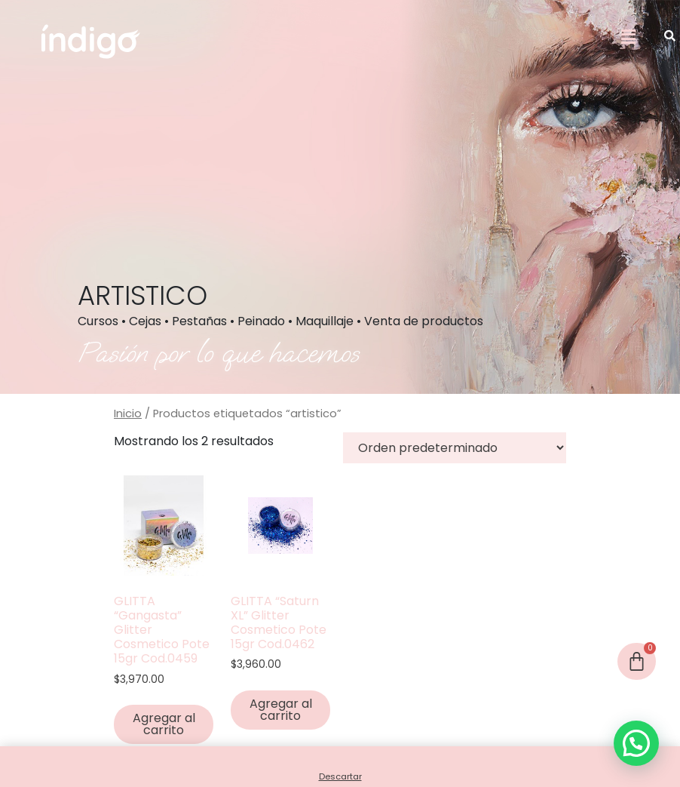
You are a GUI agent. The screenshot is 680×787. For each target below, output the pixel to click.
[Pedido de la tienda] (454, 447)
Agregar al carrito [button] (164, 724)
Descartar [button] (340, 776)
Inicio (128, 413)
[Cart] (636, 661)
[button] (628, 37)
